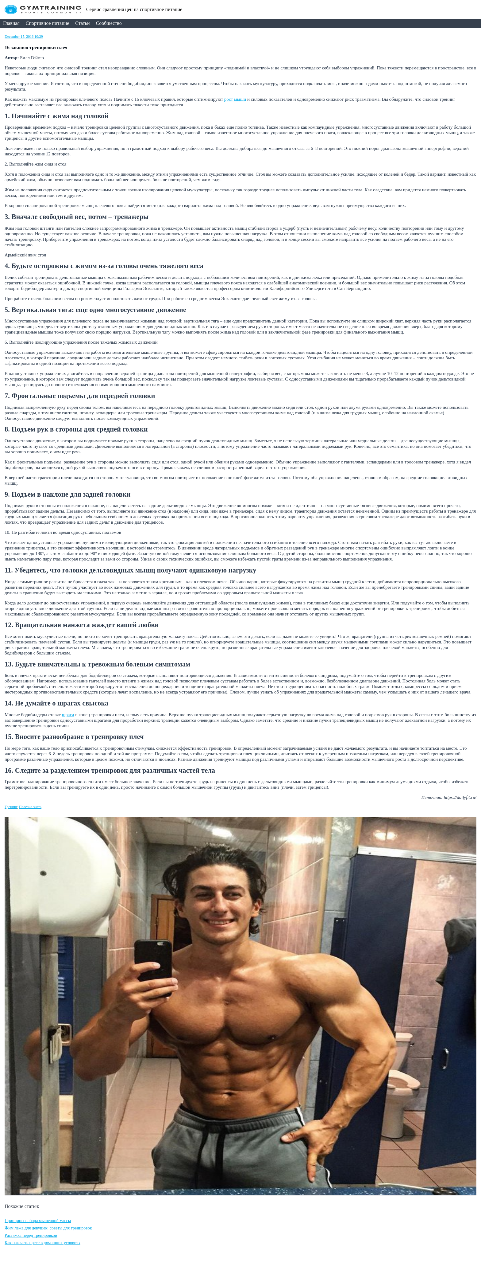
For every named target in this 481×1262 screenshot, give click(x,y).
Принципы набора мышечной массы (38, 1220)
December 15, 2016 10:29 (24, 36)
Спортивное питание (47, 23)
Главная (11, 23)
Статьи (82, 23)
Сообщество (109, 23)
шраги (68, 714)
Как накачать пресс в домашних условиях (42, 1243)
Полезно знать (30, 807)
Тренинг (11, 807)
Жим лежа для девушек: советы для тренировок (48, 1228)
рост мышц (235, 99)
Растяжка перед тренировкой (31, 1235)
